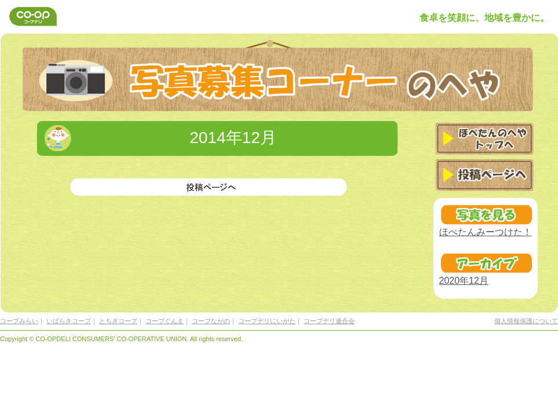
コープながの (211, 320)
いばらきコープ (68, 320)
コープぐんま (164, 320)
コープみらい (19, 320)
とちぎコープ (118, 320)
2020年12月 (463, 281)
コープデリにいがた (267, 320)
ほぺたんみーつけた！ (485, 232)
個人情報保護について (526, 320)
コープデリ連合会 (329, 320)
